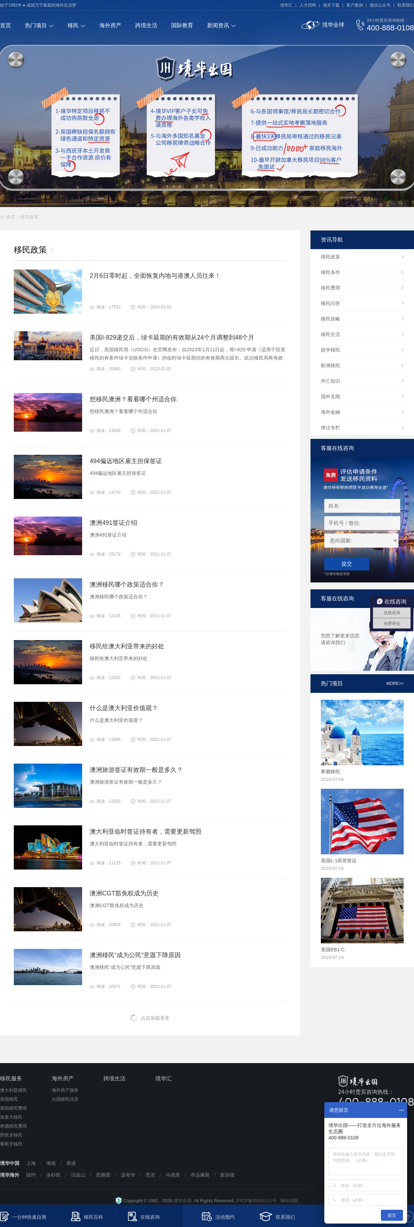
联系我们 (405, 5)
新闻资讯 (218, 25)
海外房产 (110, 25)
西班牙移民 (11, 1135)
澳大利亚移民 (13, 1090)
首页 (5, 25)
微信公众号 (380, 5)
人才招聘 (307, 5)
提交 (347, 564)
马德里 (173, 1175)
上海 (31, 1163)
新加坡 (227, 1175)
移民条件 (330, 272)
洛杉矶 (53, 1175)
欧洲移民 (330, 365)
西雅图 (103, 1175)
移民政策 (29, 216)
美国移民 (9, 1099)
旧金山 (78, 1175)
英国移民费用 (13, 1108)
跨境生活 (146, 25)
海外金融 (330, 412)
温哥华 (128, 1175)
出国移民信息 (65, 1099)
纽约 (31, 1175)
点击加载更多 (150, 1017)
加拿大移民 (11, 1117)
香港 (71, 1163)
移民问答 (330, 303)
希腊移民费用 (13, 1126)
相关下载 (331, 5)
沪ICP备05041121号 (256, 1200)
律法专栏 (330, 427)
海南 (51, 1163)
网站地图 (287, 1200)
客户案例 (354, 5)
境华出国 (182, 1200)
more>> (395, 683)
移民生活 (330, 334)
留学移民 (330, 350)
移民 (73, 25)
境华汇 (286, 5)
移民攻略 (330, 319)
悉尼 (150, 1175)
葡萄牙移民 (11, 1144)
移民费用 (330, 288)
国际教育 (182, 25)
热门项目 (36, 25)
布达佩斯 (200, 1175)
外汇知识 (330, 381)
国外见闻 (330, 396)
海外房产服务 (65, 1090)
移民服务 (11, 1078)
